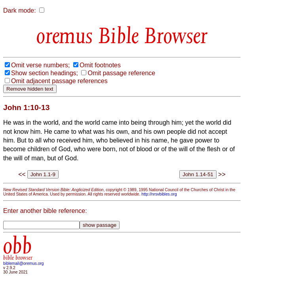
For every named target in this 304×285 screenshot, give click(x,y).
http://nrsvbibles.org (159, 194)
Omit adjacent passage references (59, 81)
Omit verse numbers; (40, 65)
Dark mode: (19, 10)
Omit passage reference (121, 73)
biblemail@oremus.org (23, 263)
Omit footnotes (100, 65)
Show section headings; (44, 73)
